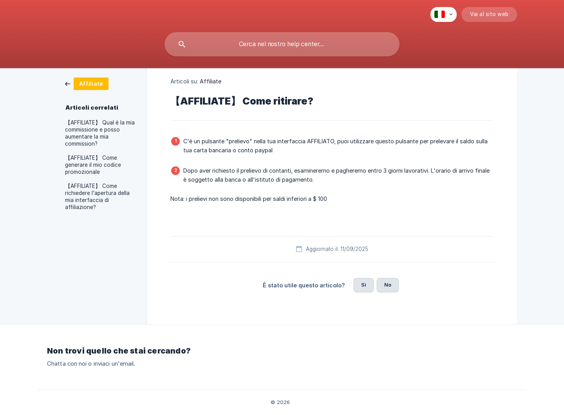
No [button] (387, 284)
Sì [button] (363, 284)
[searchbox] (282, 44)
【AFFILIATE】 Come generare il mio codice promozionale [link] (93, 165)
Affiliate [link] (210, 81)
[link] (86, 83)
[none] (443, 14)
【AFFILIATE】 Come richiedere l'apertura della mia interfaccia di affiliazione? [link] (97, 196)
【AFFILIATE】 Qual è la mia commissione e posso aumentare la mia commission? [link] (100, 133)
